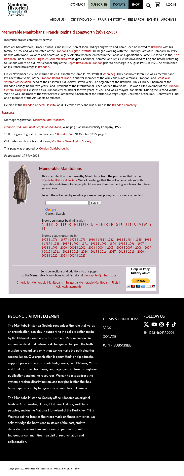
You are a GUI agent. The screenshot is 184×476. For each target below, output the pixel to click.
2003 (92, 247)
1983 (120, 239)
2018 (122, 251)
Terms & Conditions (121, 319)
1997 (140, 243)
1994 (112, 243)
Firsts (115, 282)
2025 (82, 255)
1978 (73, 239)
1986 (148, 239)
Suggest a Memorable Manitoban (87, 282)
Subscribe (99, 4)
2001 (73, 247)
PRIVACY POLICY (63, 468)
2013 (75, 251)
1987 (47, 243)
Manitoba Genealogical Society (71, 141)
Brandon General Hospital (39, 105)
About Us (57, 19)
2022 (54, 255)
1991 (84, 243)
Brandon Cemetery (124, 105)
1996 (131, 243)
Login (171, 5)
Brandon (156, 47)
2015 (94, 251)
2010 (47, 251)
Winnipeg (109, 74)
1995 (122, 243)
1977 (63, 239)
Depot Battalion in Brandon (84, 63)
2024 (73, 255)
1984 (129, 239)
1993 (103, 243)
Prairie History (110, 19)
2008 (138, 247)
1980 (92, 239)
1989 (65, 243)
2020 (140, 251)
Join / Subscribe (117, 345)
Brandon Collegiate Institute (73, 51)
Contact (77, 4)
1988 (56, 243)
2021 (45, 255)
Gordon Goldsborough (53, 148)
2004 (101, 247)
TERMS (77, 468)
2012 (65, 251)
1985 (138, 239)
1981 (101, 239)
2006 (120, 247)
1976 (54, 239)
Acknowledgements (68, 286)
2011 (56, 251)
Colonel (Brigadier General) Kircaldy (48, 59)
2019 (131, 251)
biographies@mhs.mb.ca (100, 275)
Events (152, 19)
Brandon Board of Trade (55, 78)
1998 (45, 247)
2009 (148, 247)
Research (136, 19)
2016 (103, 251)
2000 (63, 247)
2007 (129, 247)
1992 (94, 243)
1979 (82, 239)
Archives (168, 19)
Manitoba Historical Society (59, 180)
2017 (112, 251)
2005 (110, 247)
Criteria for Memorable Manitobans (40, 282)
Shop (135, 4)
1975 (45, 239)
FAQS (107, 327)
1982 (110, 239)
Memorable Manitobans (23, 32)
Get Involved (81, 19)
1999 (54, 247)
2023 (63, 255)
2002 (82, 247)
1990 (75, 243)
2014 (84, 251)
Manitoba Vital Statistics (48, 120)
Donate (119, 4)
